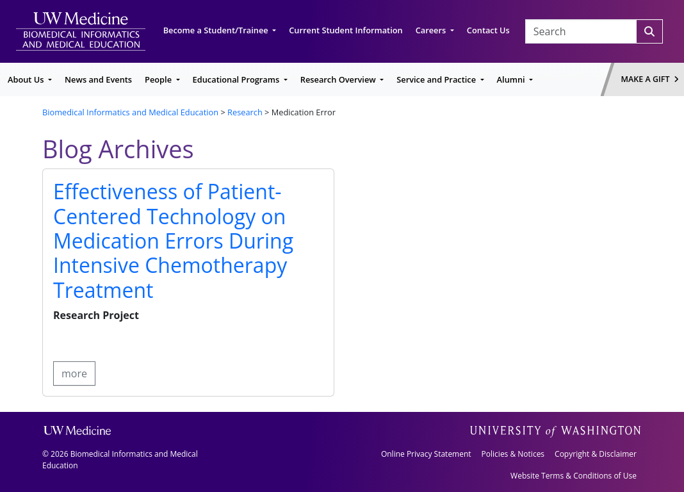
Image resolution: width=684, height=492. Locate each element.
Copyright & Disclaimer (596, 453)
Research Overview (339, 79)
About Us (27, 79)
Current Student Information (345, 30)
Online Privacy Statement (426, 453)
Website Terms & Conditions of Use (573, 475)
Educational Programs (237, 79)
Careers (432, 30)
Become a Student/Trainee (216, 30)
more (74, 373)
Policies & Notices (513, 453)
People (159, 79)
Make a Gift (650, 79)
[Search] (649, 31)
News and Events (98, 79)
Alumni (512, 79)
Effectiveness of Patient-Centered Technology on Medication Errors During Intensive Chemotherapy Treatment (173, 240)
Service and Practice (437, 79)
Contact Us (488, 30)
